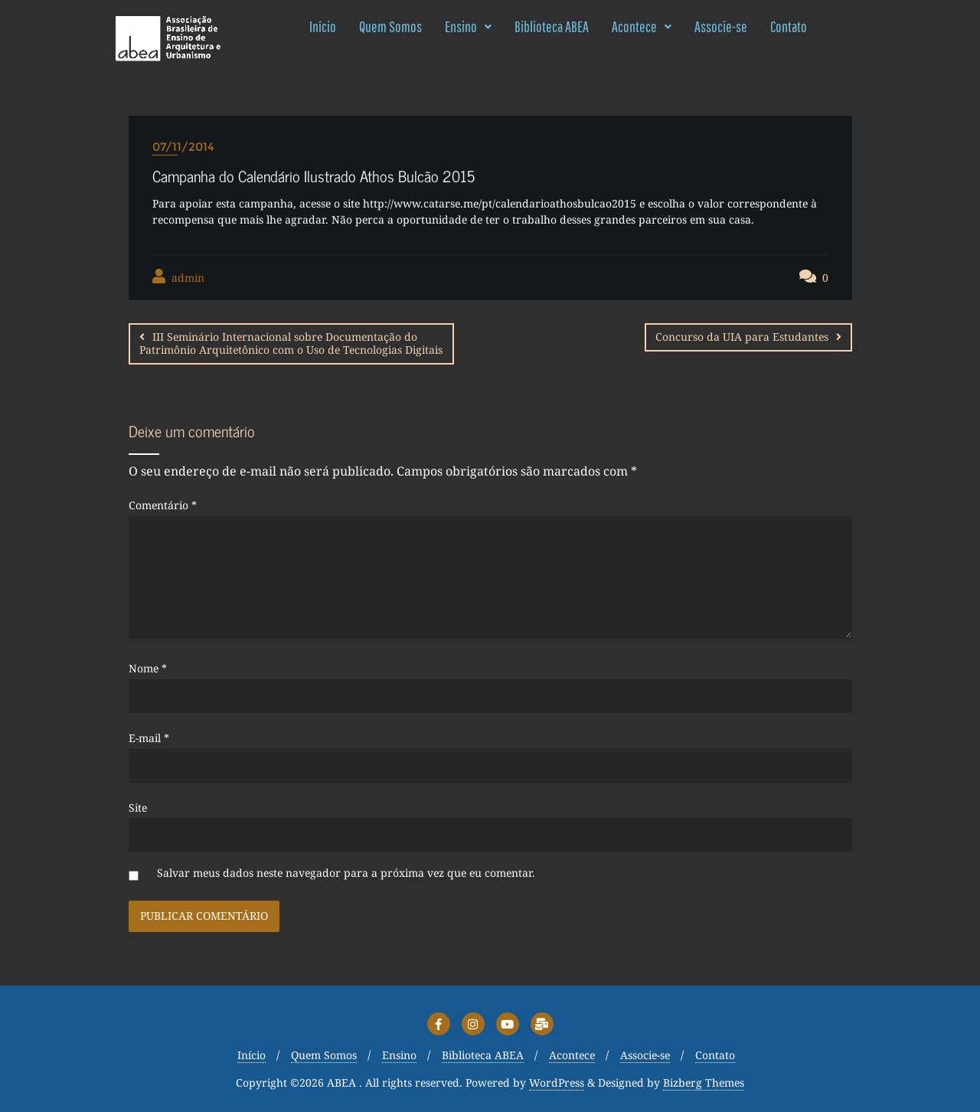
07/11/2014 (183, 146)
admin (178, 277)
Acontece (641, 26)
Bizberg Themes (703, 1081)
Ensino (468, 26)
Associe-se (720, 26)
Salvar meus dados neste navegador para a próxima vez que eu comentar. (346, 871)
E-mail (149, 737)
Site (138, 806)
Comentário (163, 504)
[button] (468, 27)
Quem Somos (390, 26)
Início (322, 26)
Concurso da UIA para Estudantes (741, 336)
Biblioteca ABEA (551, 26)
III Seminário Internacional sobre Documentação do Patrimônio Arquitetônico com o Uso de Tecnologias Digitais (291, 343)
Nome (148, 667)
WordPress (556, 1081)
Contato (788, 26)
